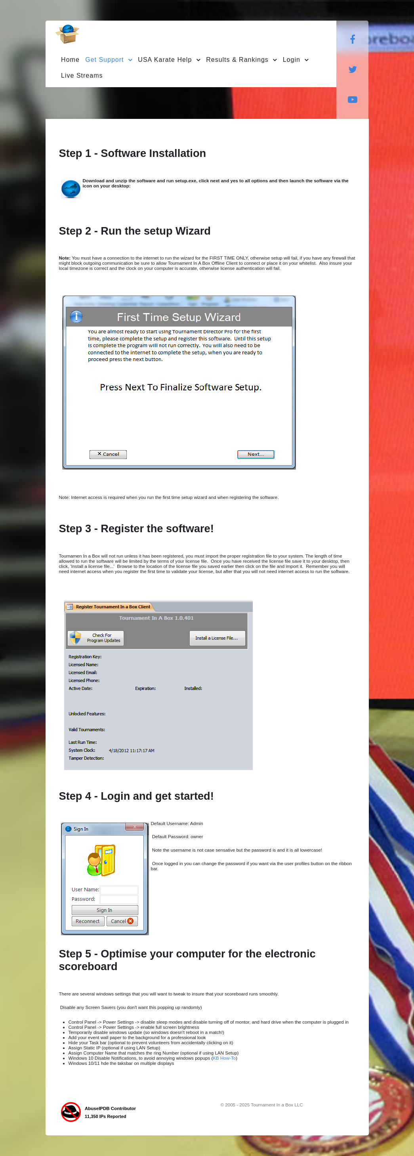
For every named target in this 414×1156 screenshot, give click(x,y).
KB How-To (224, 1057)
